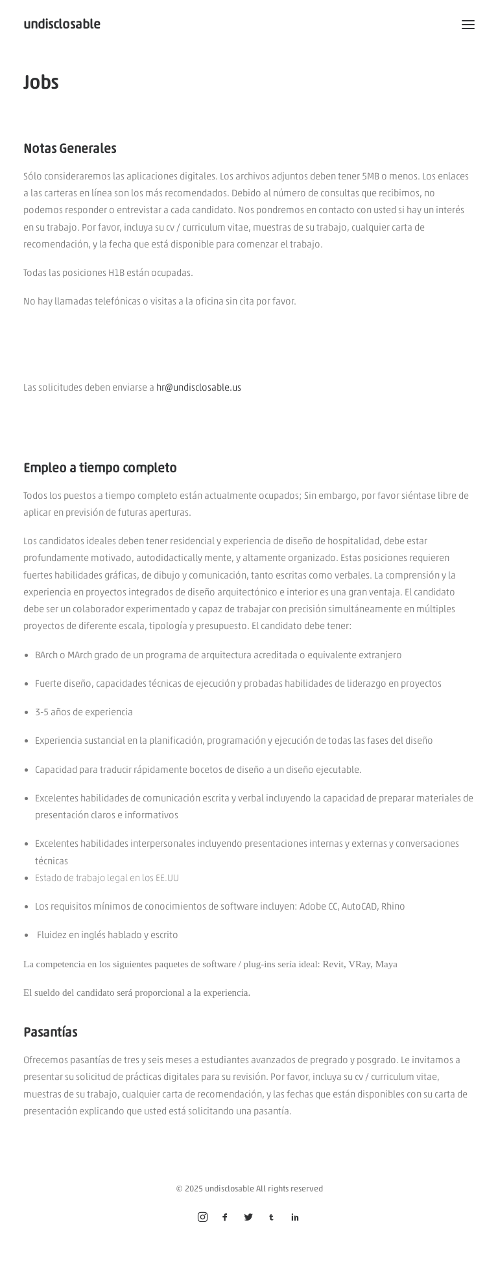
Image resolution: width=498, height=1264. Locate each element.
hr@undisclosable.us (198, 387)
